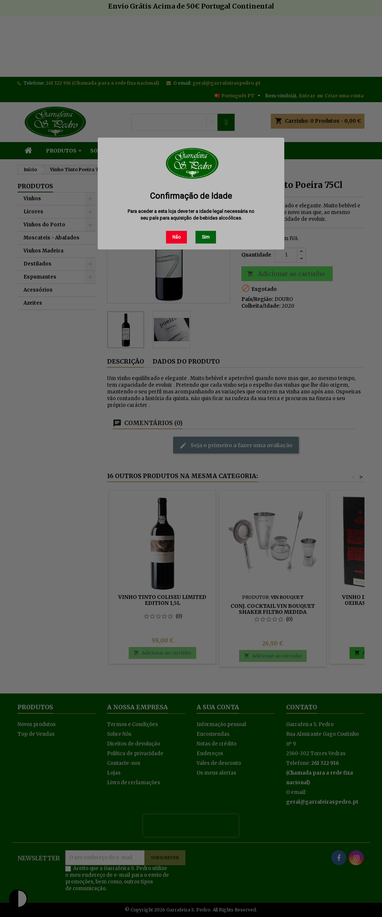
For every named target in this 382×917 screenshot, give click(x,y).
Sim (206, 237)
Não (176, 237)
